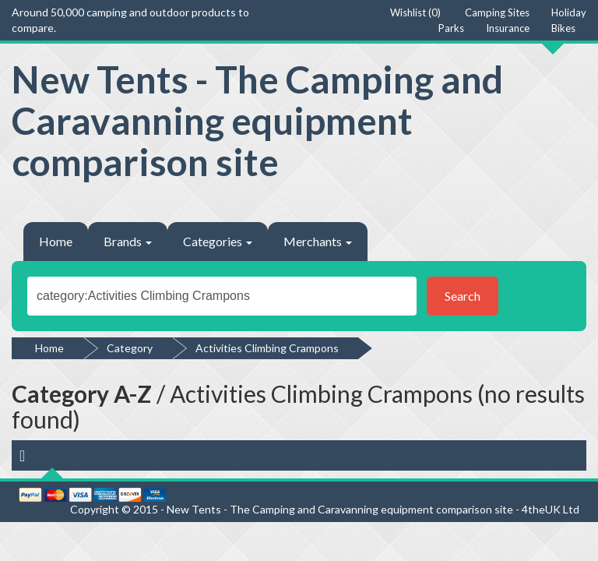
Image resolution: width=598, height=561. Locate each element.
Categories (217, 241)
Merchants (317, 241)
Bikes (563, 28)
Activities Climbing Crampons (267, 348)
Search (462, 295)
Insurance (507, 28)
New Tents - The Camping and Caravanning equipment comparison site (257, 120)
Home (55, 241)
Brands (128, 241)
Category (130, 348)
